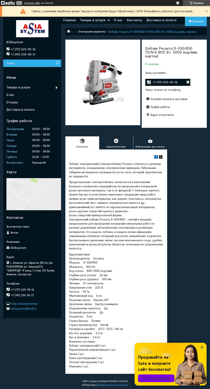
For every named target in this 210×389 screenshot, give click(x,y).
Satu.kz (123, 381)
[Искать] (57, 63)
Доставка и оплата (161, 20)
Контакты (134, 20)
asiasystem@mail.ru (24, 308)
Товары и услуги (92, 20)
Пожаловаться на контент (113, 384)
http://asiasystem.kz (24, 303)
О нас (118, 20)
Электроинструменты (92, 31)
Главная (69, 20)
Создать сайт (32, 2)
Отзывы (12, 102)
